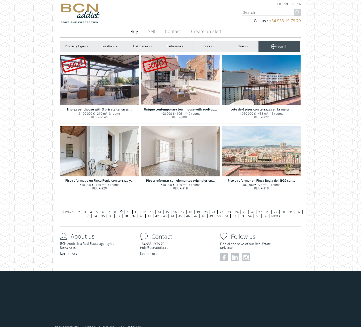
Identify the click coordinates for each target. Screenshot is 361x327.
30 (283, 205)
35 (103, 209)
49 (211, 209)
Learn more (68, 247)
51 (226, 209)
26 (252, 205)
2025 (77, 320)
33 (87, 209)
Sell (151, 31)
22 (221, 205)
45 (180, 209)
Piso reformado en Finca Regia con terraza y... (99, 170)
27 (260, 205)
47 (196, 209)
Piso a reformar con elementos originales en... (180, 170)
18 (190, 205)
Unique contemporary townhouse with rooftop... (180, 102)
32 (299, 205)
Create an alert (206, 31)
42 (157, 209)
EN (286, 4)
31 (291, 205)
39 (134, 209)
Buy (134, 31)
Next (275, 209)
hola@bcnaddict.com (155, 241)
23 (229, 205)
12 (144, 205)
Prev (68, 205)
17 (183, 205)
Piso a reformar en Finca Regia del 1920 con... (261, 170)
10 (128, 205)
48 (203, 209)
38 (126, 209)
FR (279, 4)
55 (257, 209)
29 (275, 205)
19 (198, 205)
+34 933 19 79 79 (285, 21)
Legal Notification (129, 320)
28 (267, 205)
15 (167, 205)
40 (141, 209)
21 (213, 205)
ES (293, 4)
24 (237, 205)
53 (242, 209)
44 (172, 209)
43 (165, 209)
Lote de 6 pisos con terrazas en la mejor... (261, 102)
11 (136, 205)
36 (111, 209)
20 (206, 205)
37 (118, 209)
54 (250, 209)
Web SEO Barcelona (100, 320)
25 (244, 205)
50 (219, 209)
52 (234, 209)
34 (95, 209)
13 (152, 205)
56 (265, 209)
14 (159, 205)
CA (299, 4)
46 (188, 209)
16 (175, 205)
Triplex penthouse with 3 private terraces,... (99, 102)
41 (149, 209)
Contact (173, 31)
